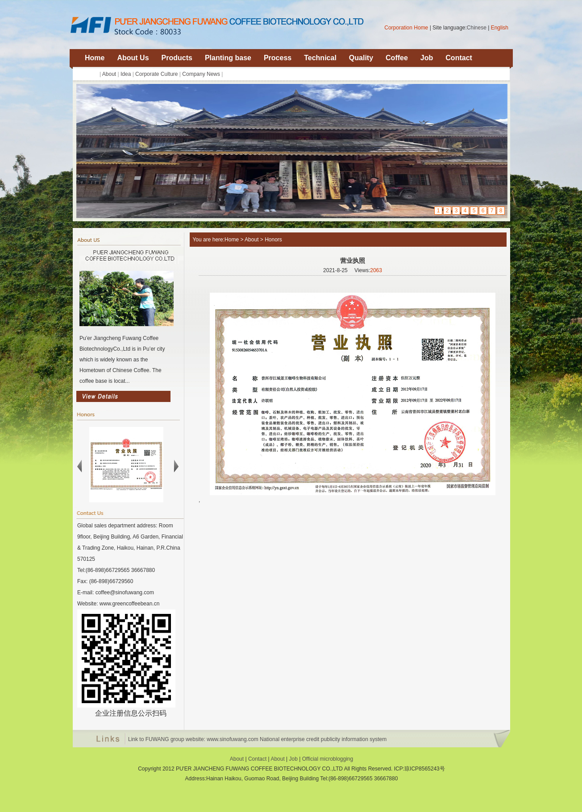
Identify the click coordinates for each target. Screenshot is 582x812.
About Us (133, 58)
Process (277, 58)
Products (177, 58)
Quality (361, 58)
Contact (458, 58)
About (109, 74)
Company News (201, 74)
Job (426, 58)
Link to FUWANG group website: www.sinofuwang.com (193, 739)
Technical (320, 58)
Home (94, 58)
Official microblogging (327, 759)
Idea (126, 74)
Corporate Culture (156, 74)
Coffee (397, 58)
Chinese (476, 28)
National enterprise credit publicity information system (323, 739)
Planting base (228, 58)
